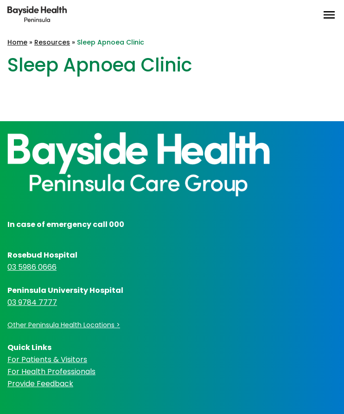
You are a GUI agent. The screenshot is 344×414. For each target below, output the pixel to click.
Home (17, 42)
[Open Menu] (329, 14)
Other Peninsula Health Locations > (63, 325)
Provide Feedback (40, 383)
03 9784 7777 (32, 302)
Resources (52, 42)
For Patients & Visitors (47, 359)
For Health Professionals (51, 371)
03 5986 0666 (32, 267)
